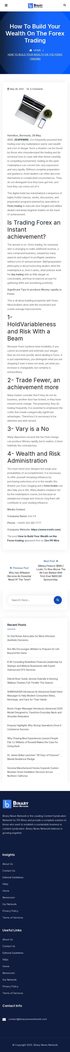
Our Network (9, 904)
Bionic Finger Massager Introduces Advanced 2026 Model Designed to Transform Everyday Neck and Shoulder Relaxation (35, 712)
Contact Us (8, 870)
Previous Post (19, 573)
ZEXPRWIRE (21, 139)
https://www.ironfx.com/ (46, 529)
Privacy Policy (10, 910)
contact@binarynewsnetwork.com (27, 1019)
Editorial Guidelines (12, 877)
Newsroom (8, 897)
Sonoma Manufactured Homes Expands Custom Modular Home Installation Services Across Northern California (32, 772)
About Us (7, 863)
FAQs (5, 884)
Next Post (50, 570)
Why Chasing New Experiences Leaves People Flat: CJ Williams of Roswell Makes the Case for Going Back (32, 742)
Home (35, 50)
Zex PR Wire (51, 540)
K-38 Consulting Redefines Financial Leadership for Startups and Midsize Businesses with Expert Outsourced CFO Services (34, 666)
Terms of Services (12, 917)
